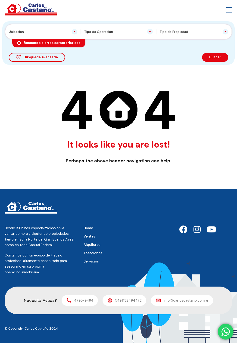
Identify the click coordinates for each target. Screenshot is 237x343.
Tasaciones (93, 253)
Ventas (89, 236)
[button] (229, 9)
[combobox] (43, 32)
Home (88, 228)
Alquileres (92, 244)
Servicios (91, 261)
